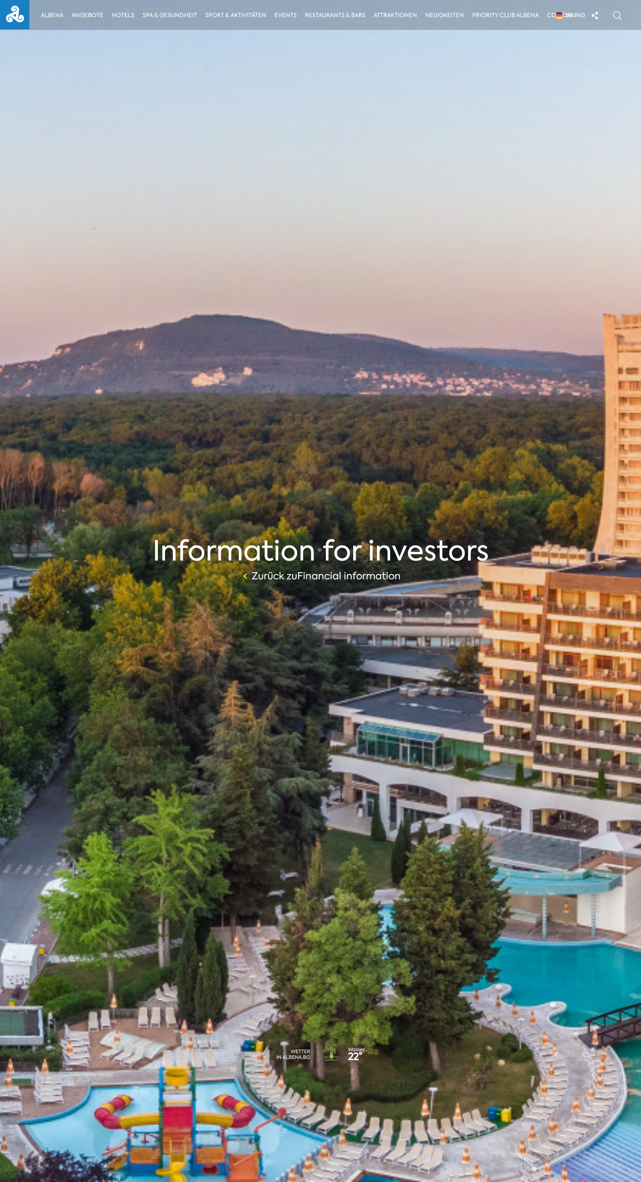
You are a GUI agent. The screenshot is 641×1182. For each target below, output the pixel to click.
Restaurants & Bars (337, 15)
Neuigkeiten (447, 15)
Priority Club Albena (508, 15)
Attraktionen (397, 15)
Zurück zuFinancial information (321, 576)
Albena (52, 15)
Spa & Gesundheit (170, 15)
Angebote (88, 15)
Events (287, 15)
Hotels (123, 15)
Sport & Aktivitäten (236, 15)
